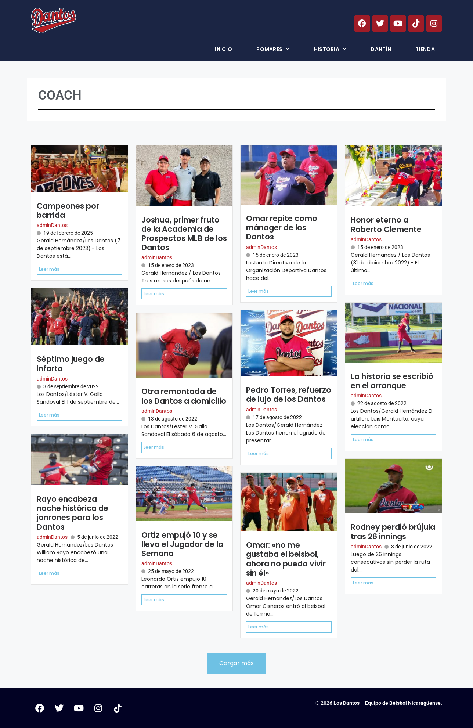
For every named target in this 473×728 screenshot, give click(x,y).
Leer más (49, 269)
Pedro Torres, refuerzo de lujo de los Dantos (288, 394)
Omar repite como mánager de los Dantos (281, 227)
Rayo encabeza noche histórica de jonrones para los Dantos (72, 513)
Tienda (425, 49)
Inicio (223, 49)
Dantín (381, 49)
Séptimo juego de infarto (71, 364)
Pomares (272, 49)
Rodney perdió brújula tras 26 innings (393, 531)
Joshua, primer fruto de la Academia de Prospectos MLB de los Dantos (184, 234)
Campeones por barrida (68, 210)
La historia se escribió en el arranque (392, 381)
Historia (330, 49)
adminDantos (52, 225)
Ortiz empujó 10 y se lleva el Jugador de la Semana (182, 544)
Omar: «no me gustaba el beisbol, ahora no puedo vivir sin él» (286, 559)
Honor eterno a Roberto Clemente (386, 224)
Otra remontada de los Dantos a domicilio (183, 396)
